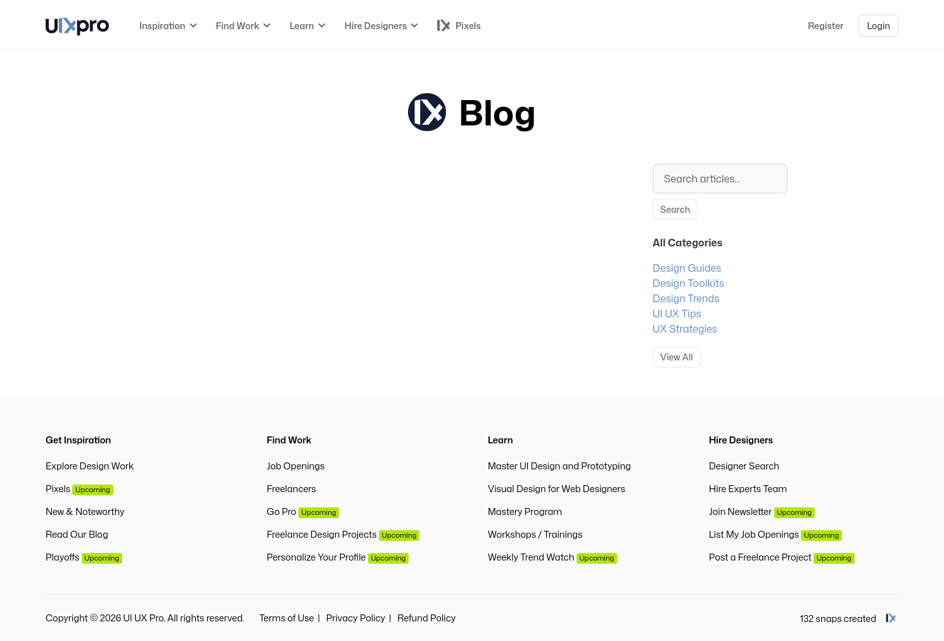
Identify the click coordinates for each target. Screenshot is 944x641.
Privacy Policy (355, 618)
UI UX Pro (144, 618)
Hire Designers (376, 26)
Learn (302, 26)
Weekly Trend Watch (552, 557)
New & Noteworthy (85, 511)
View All (676, 357)
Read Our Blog (77, 534)
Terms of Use (286, 618)
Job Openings (295, 466)
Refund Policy (426, 618)
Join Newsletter (762, 511)
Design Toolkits (688, 283)
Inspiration (162, 26)
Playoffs (84, 557)
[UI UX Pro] (77, 25)
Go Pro (303, 511)
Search (675, 209)
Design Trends (686, 298)
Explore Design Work (90, 466)
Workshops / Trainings (535, 534)
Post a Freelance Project (782, 557)
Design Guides (687, 268)
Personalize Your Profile (338, 557)
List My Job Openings (775, 534)
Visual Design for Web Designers (556, 488)
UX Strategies (685, 329)
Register (825, 26)
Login (878, 26)
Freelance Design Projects (343, 534)
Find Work (238, 26)
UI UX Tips (677, 313)
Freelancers (291, 488)
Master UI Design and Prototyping (559, 466)
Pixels (79, 488)
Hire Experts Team (748, 488)
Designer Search (744, 466)
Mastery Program (525, 511)
